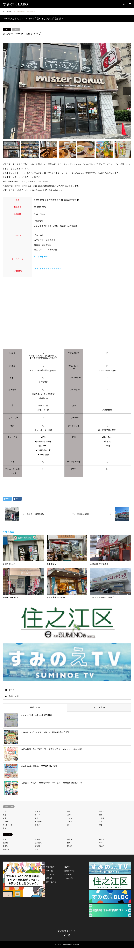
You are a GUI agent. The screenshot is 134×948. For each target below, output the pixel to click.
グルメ (16, 29)
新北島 (5, 846)
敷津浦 (37, 839)
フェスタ (70, 818)
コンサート (39, 815)
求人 (4, 828)
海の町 (101, 846)
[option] (67, 91)
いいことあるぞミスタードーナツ (48, 268)
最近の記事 (35, 707)
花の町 (69, 846)
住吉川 (101, 839)
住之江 (69, 839)
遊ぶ (68, 812)
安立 (4, 839)
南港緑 (37, 846)
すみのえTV (68, 878)
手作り (101, 812)
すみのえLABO (67, 930)
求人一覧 (49, 871)
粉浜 (7, 29)
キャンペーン (8, 825)
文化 (68, 825)
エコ (100, 815)
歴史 (100, 825)
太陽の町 (6, 849)
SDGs (69, 815)
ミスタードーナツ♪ (42, 256)
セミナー (38, 822)
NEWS (66, 867)
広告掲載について (71, 874)
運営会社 (49, 878)
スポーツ (6, 822)
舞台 (36, 818)
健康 (4, 818)
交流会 (101, 818)
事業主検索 (50, 867)
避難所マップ (69, 871)
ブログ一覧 (50, 874)
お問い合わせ (51, 882)
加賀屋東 (38, 843)
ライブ (37, 812)
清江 (36, 849)
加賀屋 (5, 843)
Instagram (69, 935)
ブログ (37, 825)
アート (69, 822)
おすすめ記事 (99, 707)
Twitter (65, 935)
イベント (102, 822)
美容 (4, 815)
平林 (100, 843)
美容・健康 (14, 696)
